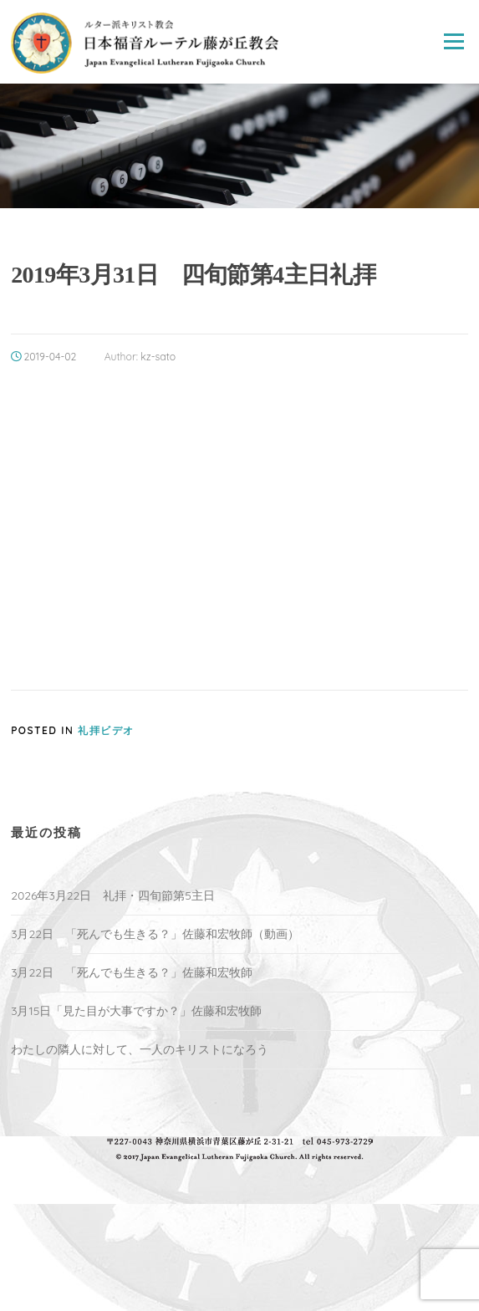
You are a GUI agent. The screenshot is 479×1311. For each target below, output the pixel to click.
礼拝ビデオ (106, 730)
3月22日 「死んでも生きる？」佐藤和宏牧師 (131, 972)
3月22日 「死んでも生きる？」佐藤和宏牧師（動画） (155, 933)
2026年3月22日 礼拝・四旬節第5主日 (113, 895)
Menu (453, 41)
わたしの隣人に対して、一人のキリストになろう (139, 1049)
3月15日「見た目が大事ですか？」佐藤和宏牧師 (136, 1010)
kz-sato (158, 356)
